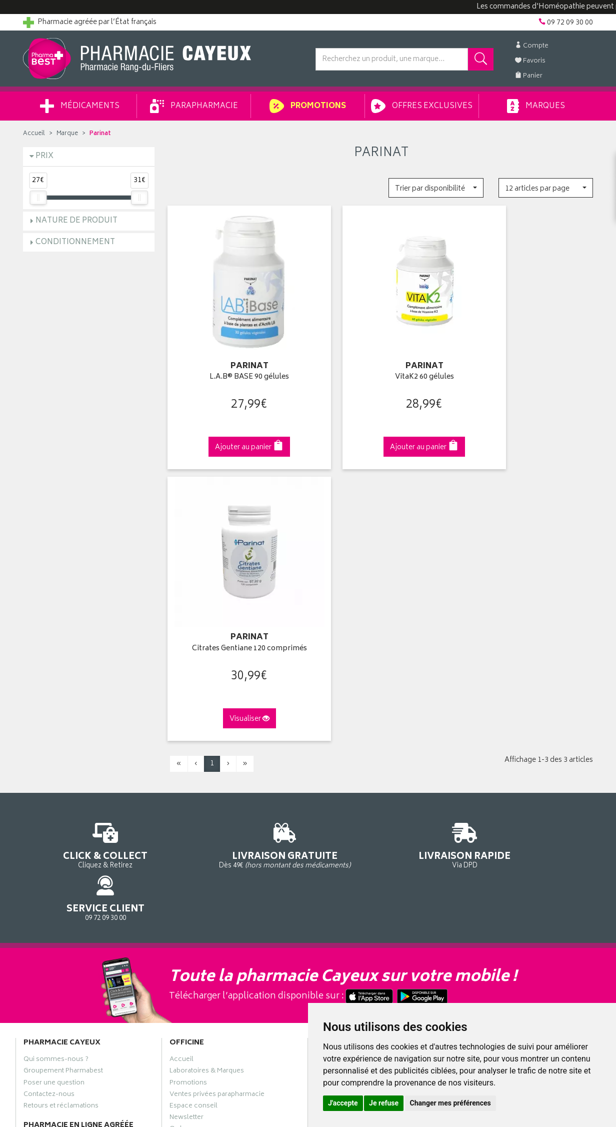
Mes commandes (343, 752)
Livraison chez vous (493, 741)
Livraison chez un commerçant (511, 752)
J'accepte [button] (343, 1103)
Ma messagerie (339, 787)
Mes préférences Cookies (210, 868)
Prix (45, 156)
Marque (67, 134)
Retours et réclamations (61, 775)
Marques (536, 106)
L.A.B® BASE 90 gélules (234, 360)
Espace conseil (194, 775)
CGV (177, 822)
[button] (435, 188)
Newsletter (187, 787)
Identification (336, 729)
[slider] (38, 198)
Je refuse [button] (383, 1103)
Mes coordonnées (345, 741)
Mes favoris (333, 775)
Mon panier (333, 764)
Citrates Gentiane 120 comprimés (527, 360)
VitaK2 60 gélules (381, 360)
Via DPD (381, 555)
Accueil (34, 134)
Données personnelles (206, 845)
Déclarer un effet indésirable (214, 810)
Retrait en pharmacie (494, 729)
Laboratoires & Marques (207, 741)
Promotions (308, 106)
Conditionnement (75, 242)
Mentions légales (196, 833)
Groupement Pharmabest (63, 741)
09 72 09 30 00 (528, 555)
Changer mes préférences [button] (450, 1103)
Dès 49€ (235, 560)
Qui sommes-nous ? (56, 729)
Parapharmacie (194, 106)
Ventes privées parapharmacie (217, 764)
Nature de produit (77, 221)
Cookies (183, 856)
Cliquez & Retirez (88, 555)
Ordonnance (190, 799)
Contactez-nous (49, 764)
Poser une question (54, 752)
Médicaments (80, 106)
